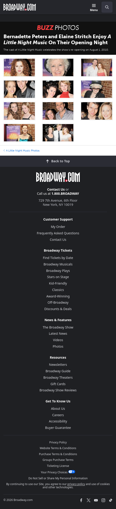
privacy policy (76, 484)
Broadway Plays (58, 270)
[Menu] (94, 8)
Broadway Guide (57, 371)
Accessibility (58, 421)
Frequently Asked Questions (58, 233)
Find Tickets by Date (58, 258)
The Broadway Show (58, 327)
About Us (58, 408)
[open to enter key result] (107, 7)
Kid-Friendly (58, 283)
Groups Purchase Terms (58, 460)
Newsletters (58, 364)
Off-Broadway (58, 302)
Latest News (58, 333)
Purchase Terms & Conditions (58, 454)
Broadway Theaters (58, 377)
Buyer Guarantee (58, 427)
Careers (58, 415)
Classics (58, 290)
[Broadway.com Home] (19, 7)
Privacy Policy (58, 442)
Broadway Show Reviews (58, 390)
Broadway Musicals (58, 264)
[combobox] (105, 7)
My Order (58, 226)
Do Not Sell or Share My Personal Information (58, 478)
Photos (58, 346)
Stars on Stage (58, 277)
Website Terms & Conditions (58, 448)
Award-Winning (58, 296)
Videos (58, 340)
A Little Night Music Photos (21, 150)
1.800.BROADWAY (65, 193)
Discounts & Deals (58, 309)
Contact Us (56, 189)
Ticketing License (58, 466)
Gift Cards (58, 384)
